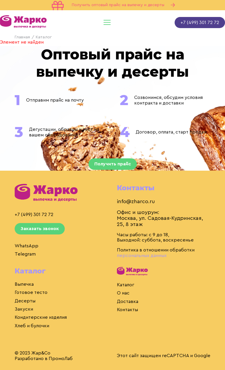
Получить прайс (112, 164)
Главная (22, 37)
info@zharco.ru (136, 201)
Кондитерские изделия (41, 317)
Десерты (25, 301)
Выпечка (24, 284)
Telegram (25, 254)
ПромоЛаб (61, 358)
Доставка (127, 301)
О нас (123, 293)
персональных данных (142, 255)
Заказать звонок (40, 228)
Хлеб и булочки (32, 325)
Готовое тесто (31, 292)
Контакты (127, 309)
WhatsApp (26, 246)
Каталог (125, 284)
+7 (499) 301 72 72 (199, 22)
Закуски (24, 309)
